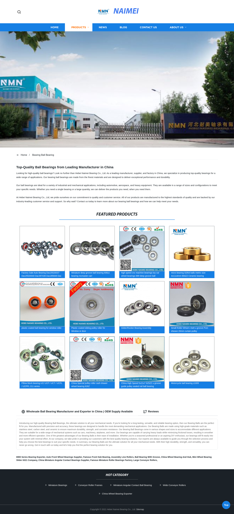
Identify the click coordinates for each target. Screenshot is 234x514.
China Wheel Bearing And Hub (176, 457)
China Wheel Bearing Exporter (123, 493)
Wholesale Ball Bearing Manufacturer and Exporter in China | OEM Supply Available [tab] (77, 411)
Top (226, 505)
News (103, 27)
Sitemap (140, 509)
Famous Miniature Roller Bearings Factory (111, 460)
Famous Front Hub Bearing (96, 457)
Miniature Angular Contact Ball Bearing (139, 485)
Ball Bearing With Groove (147, 457)
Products (78, 27)
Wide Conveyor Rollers (180, 485)
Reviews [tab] (151, 411)
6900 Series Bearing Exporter (30, 457)
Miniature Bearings (64, 485)
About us (176, 27)
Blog (123, 27)
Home (55, 27)
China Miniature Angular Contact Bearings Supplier (63, 460)
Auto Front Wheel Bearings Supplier (64, 457)
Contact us (148, 27)
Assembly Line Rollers (122, 457)
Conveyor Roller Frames (96, 485)
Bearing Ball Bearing (43, 155)
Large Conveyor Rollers (145, 460)
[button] (19, 12)
